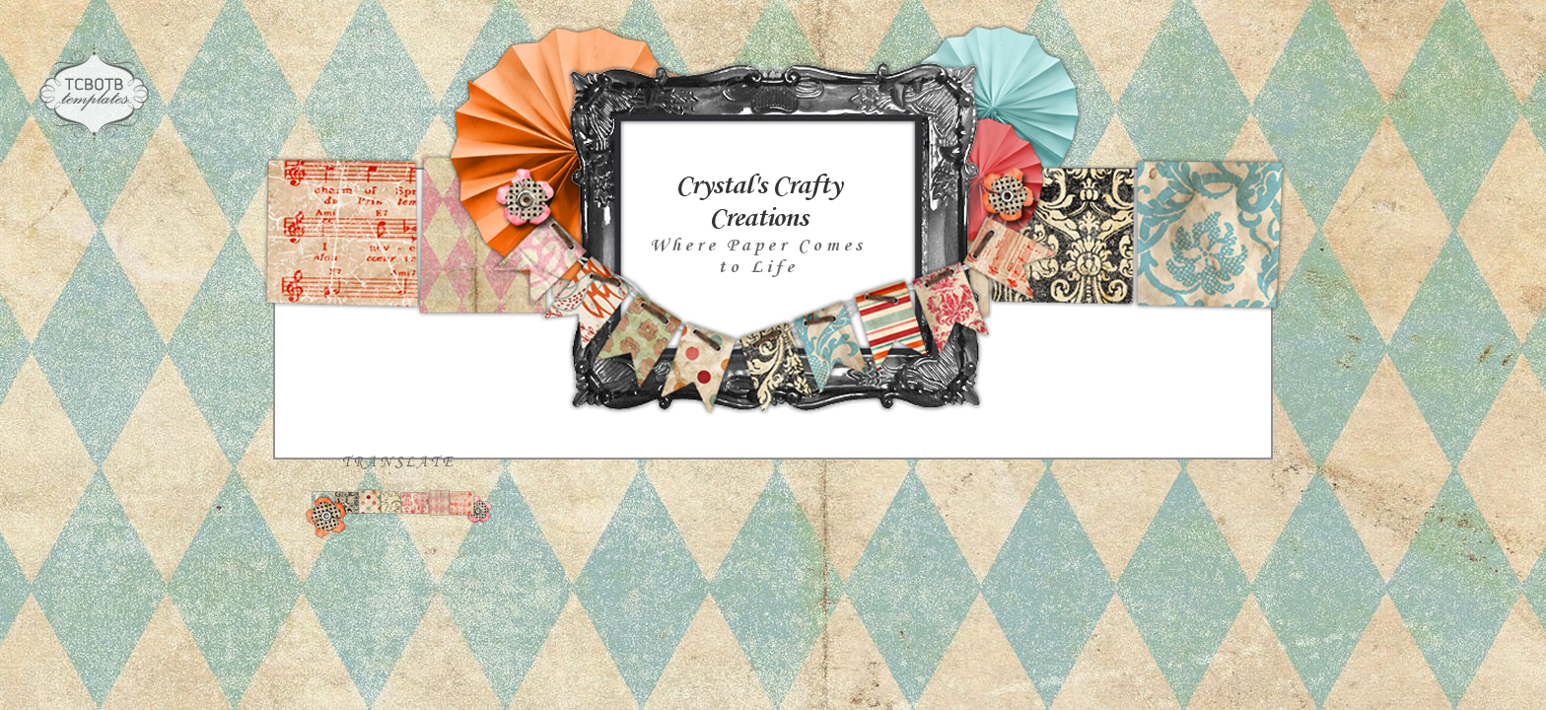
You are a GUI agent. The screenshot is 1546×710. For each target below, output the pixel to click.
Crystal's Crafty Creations (758, 202)
